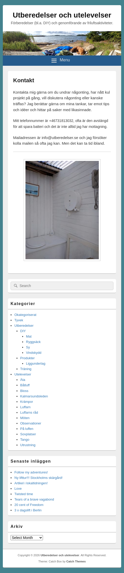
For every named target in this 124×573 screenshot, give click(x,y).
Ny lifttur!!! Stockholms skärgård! (38, 478)
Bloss (24, 391)
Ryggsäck (33, 342)
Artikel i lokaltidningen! (31, 483)
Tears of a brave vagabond (34, 499)
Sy (28, 347)
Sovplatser (28, 434)
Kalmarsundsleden (34, 396)
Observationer (30, 423)
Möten (25, 418)
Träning (26, 369)
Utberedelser (23, 326)
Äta (22, 380)
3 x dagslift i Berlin (28, 510)
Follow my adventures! (31, 472)
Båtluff (25, 385)
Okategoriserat (25, 315)
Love (18, 488)
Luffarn (25, 407)
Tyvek (18, 320)
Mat (29, 336)
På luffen (26, 429)
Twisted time (23, 494)
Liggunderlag (35, 363)
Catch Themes (76, 561)
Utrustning (28, 445)
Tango (24, 439)
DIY (23, 331)
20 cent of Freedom (28, 505)
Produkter (27, 358)
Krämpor (26, 402)
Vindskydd (33, 353)
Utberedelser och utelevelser (62, 15)
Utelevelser (22, 374)
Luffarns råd (29, 412)
